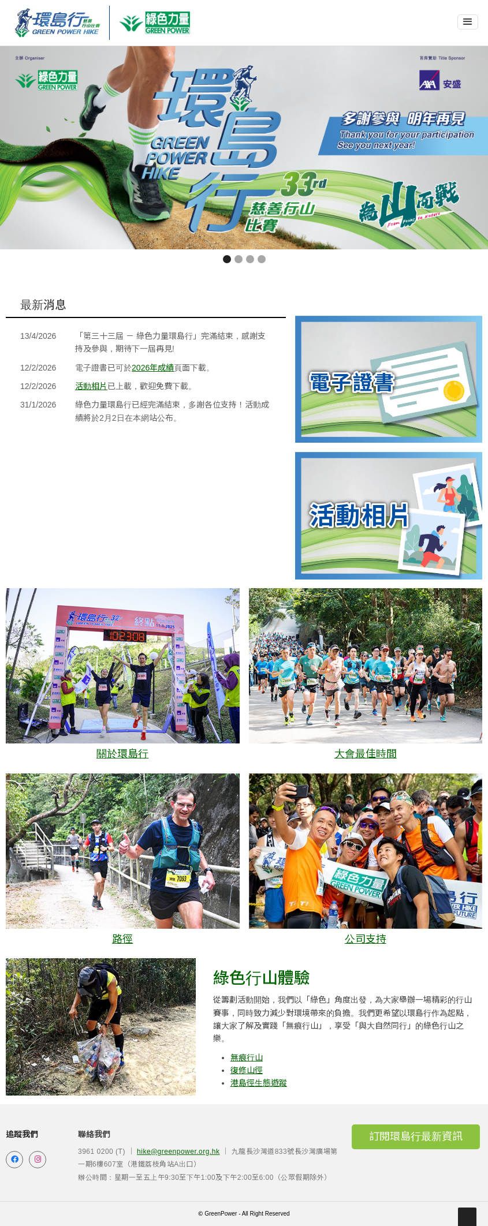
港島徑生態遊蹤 (258, 1082)
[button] (467, 21)
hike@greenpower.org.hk (178, 1151)
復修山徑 (246, 1070)
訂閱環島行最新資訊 (416, 1136)
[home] (58, 23)
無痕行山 (246, 1057)
